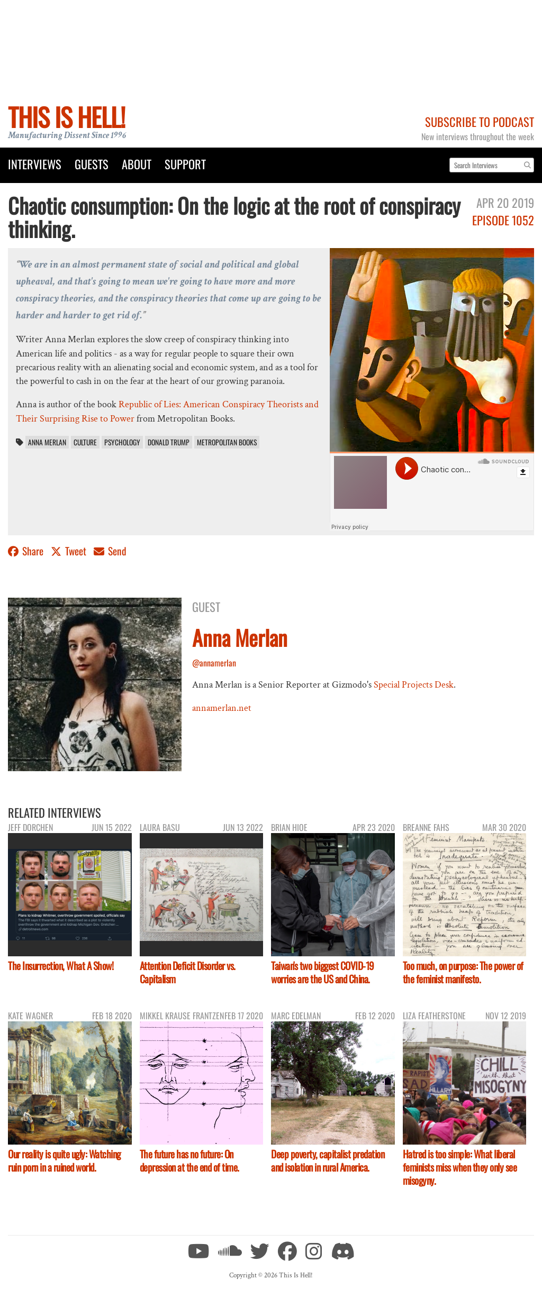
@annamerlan (214, 662)
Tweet (69, 551)
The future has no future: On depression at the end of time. (189, 1160)
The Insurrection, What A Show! (60, 965)
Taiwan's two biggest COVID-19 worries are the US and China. (322, 972)
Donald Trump (168, 442)
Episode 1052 (503, 219)
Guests (92, 163)
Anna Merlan (47, 442)
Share (27, 551)
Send (110, 551)
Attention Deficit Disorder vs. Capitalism (188, 972)
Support (185, 163)
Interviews (34, 163)
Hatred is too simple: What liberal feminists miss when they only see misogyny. (460, 1167)
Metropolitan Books (227, 442)
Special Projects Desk (414, 685)
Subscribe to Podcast (479, 121)
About (136, 163)
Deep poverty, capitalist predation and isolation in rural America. (327, 1160)
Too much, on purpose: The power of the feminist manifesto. (463, 972)
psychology (122, 442)
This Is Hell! (66, 116)
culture (85, 442)
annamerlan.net (221, 708)
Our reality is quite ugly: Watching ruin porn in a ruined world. (64, 1160)
